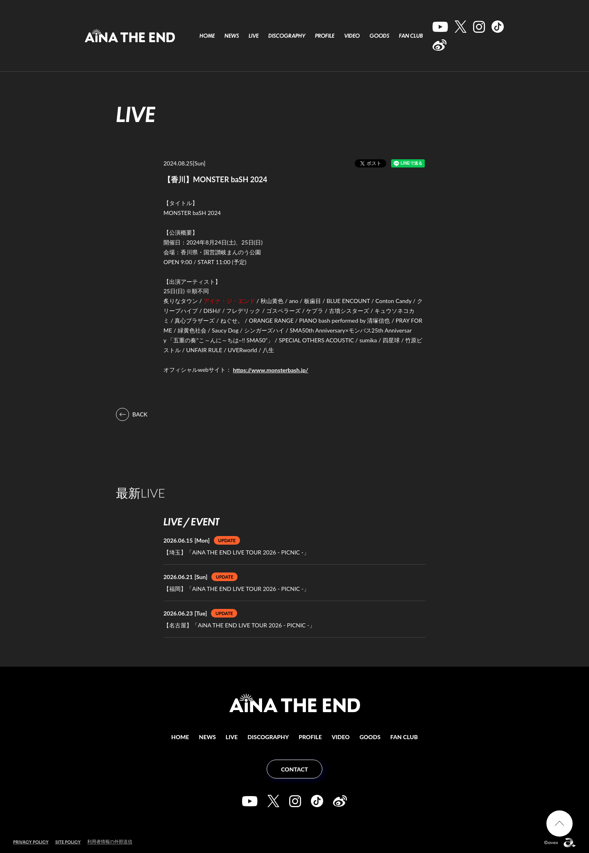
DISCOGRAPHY (286, 35)
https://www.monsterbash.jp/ (270, 370)
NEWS (231, 35)
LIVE (253, 35)
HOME (207, 35)
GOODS (379, 35)
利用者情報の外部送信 (109, 841)
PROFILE (324, 35)
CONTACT (294, 769)
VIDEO (352, 35)
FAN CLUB (411, 35)
